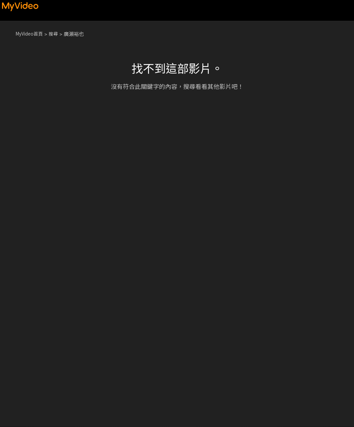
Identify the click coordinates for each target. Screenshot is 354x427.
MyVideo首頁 (30, 33)
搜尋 (57, 33)
